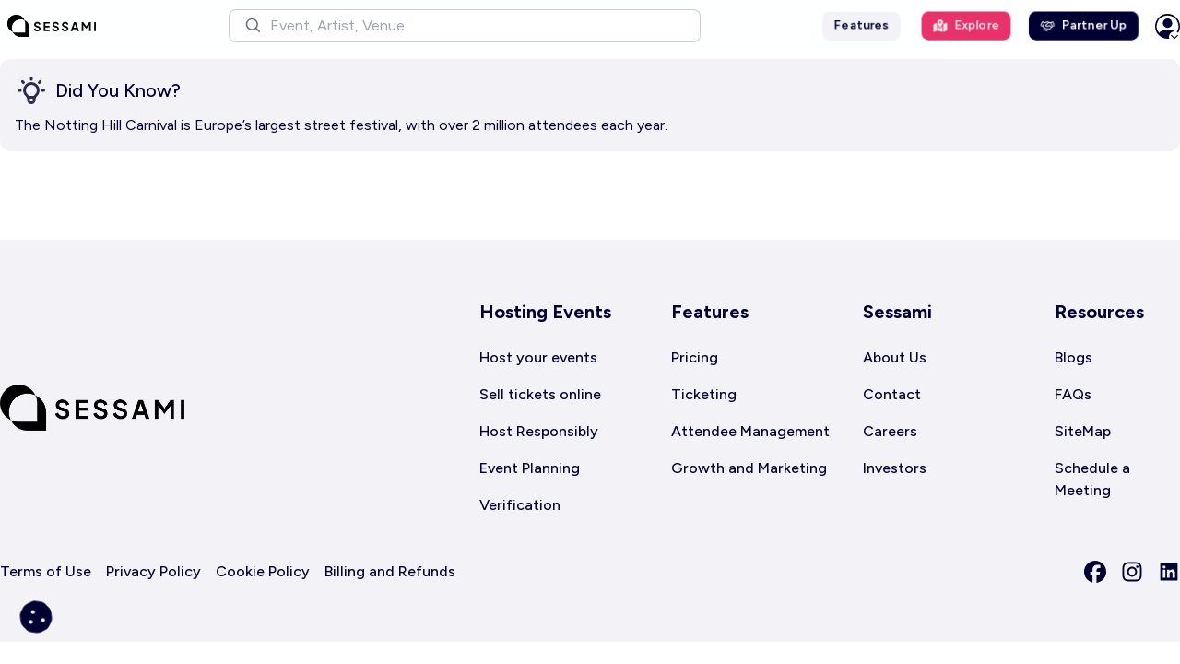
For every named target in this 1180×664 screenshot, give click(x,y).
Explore (966, 25)
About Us (894, 357)
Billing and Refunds (389, 571)
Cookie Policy (263, 571)
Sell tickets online (540, 394)
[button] (465, 25)
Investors (894, 468)
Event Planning (529, 468)
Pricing (694, 357)
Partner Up (1083, 25)
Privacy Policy (153, 571)
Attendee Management (750, 431)
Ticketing (704, 394)
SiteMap (1083, 431)
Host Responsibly (538, 431)
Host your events (538, 357)
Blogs (1073, 357)
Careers (890, 431)
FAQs (1073, 394)
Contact (892, 394)
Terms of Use (45, 571)
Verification (519, 505)
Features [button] (861, 25)
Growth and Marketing (749, 468)
